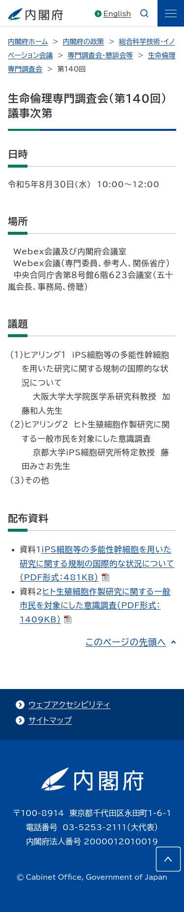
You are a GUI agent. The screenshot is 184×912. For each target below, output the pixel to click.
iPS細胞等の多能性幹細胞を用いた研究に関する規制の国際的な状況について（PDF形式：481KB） (97, 563)
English (117, 13)
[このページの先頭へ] (168, 859)
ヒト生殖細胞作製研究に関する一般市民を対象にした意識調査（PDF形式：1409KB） (95, 605)
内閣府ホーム (28, 41)
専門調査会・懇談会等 (100, 55)
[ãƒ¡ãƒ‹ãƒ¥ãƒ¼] (171, 13)
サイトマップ (50, 720)
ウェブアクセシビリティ (69, 705)
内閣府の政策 (83, 41)
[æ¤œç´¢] (144, 13)
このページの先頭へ (125, 642)
